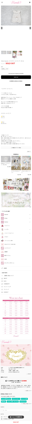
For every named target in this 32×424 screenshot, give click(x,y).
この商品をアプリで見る (16, 147)
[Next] (30, 28)
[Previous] (1, 28)
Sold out (16, 77)
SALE (5, 259)
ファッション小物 (8, 240)
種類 (2, 66)
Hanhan (6, 222)
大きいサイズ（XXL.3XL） (10, 244)
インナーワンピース (8, 233)
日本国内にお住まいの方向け (16, 81)
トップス (6, 229)
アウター (6, 236)
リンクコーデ (7, 248)
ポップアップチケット (9, 263)
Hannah (6, 214)
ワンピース (6, 225)
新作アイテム (7, 255)
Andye (5, 218)
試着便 (5, 251)
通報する (28, 151)
